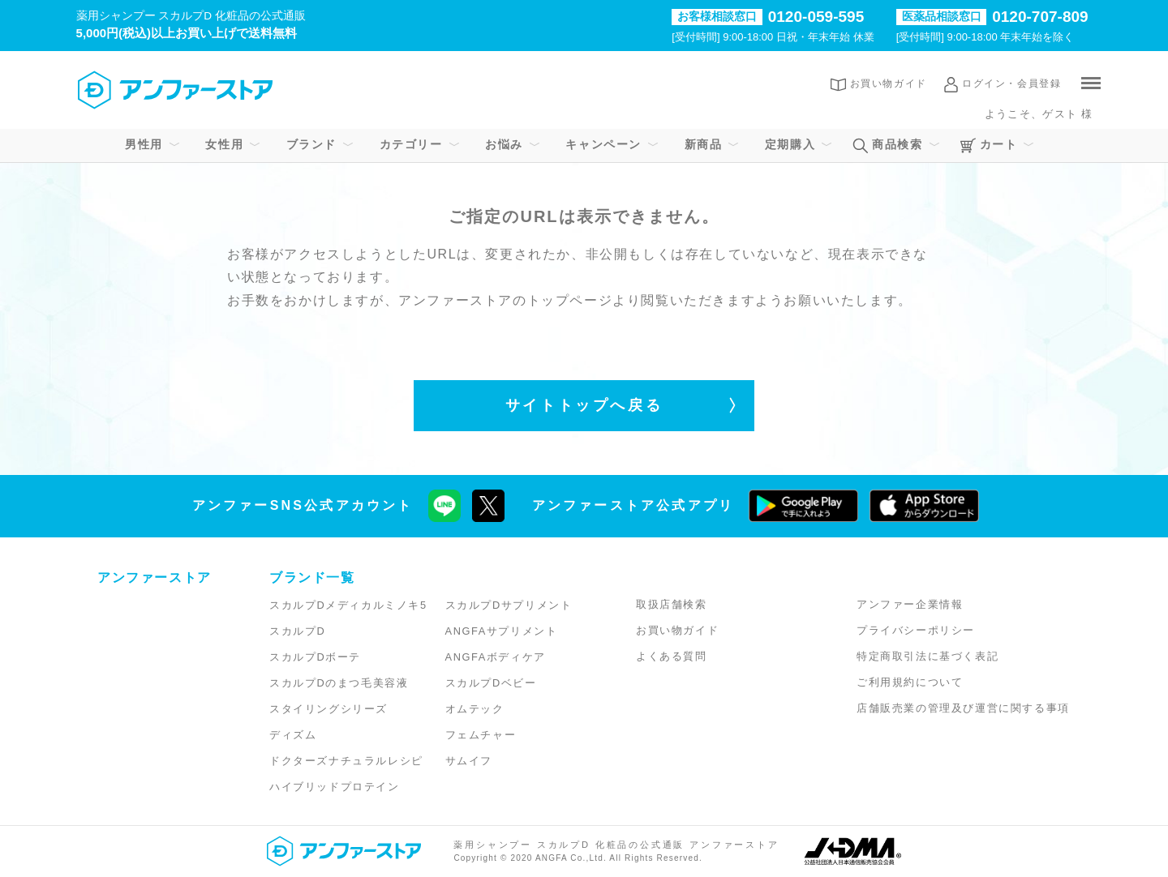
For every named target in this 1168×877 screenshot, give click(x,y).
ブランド (311, 144)
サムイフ (468, 761)
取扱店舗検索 (671, 604)
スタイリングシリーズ (328, 709)
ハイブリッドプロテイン (334, 787)
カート (999, 144)
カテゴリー (411, 144)
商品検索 (897, 144)
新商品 (704, 144)
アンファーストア (154, 577)
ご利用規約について (910, 682)
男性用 (144, 144)
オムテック (475, 709)
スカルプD (297, 631)
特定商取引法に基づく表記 (927, 656)
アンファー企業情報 (910, 604)
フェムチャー (481, 735)
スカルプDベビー (491, 683)
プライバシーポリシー (916, 630)
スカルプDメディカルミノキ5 (348, 605)
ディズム (292, 735)
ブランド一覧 (312, 577)
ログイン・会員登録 (1011, 83)
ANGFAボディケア (495, 657)
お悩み (504, 144)
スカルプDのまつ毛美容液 (338, 683)
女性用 (224, 144)
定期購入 (790, 144)
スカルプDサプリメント (509, 605)
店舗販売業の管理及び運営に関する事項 (963, 708)
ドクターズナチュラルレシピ (346, 761)
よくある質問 (671, 656)
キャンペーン (603, 144)
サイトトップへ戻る (584, 405)
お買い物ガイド (888, 83)
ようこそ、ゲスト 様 (1039, 114)
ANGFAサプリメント (501, 631)
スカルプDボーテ (315, 657)
